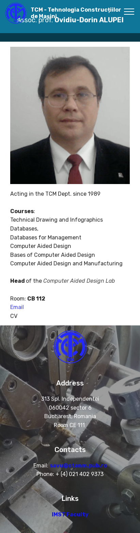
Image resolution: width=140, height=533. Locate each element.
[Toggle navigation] (129, 11)
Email (17, 311)
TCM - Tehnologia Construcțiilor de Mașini (76, 12)
